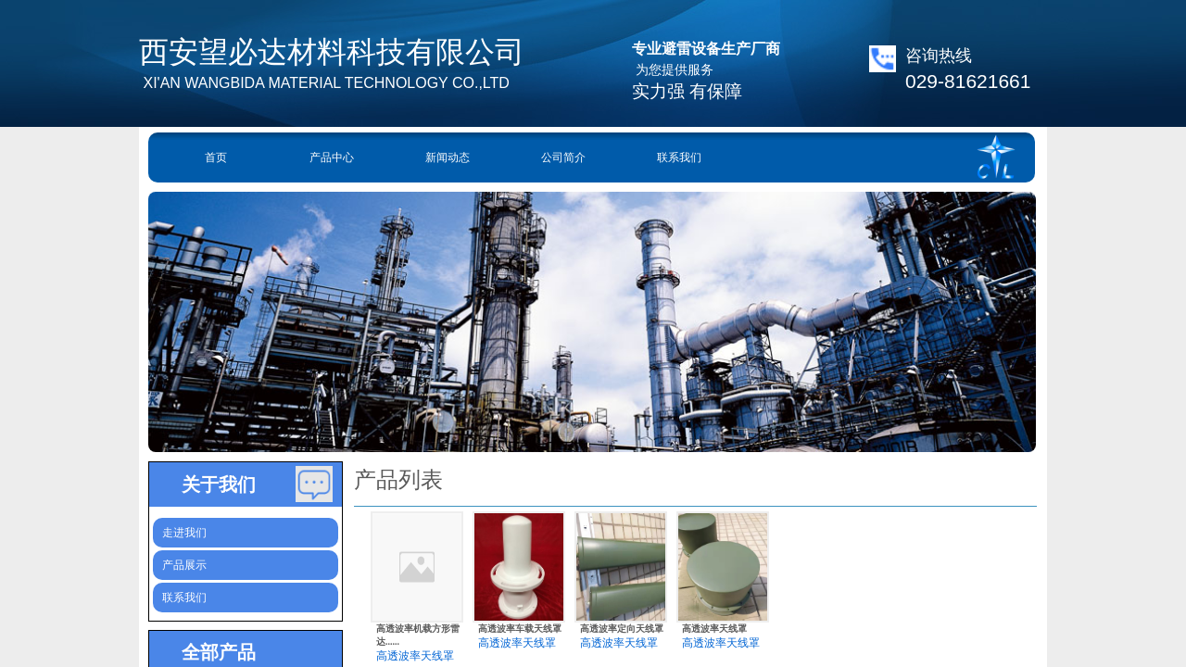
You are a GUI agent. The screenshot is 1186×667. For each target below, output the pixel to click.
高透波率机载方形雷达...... (418, 635)
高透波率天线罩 (415, 655)
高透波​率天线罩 (714, 628)
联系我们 (679, 157)
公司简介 (563, 157)
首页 (216, 157)
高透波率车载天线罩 (519, 628)
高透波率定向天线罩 (621, 628)
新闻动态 (447, 157)
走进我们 (184, 532)
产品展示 (184, 565)
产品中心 (331, 157)
